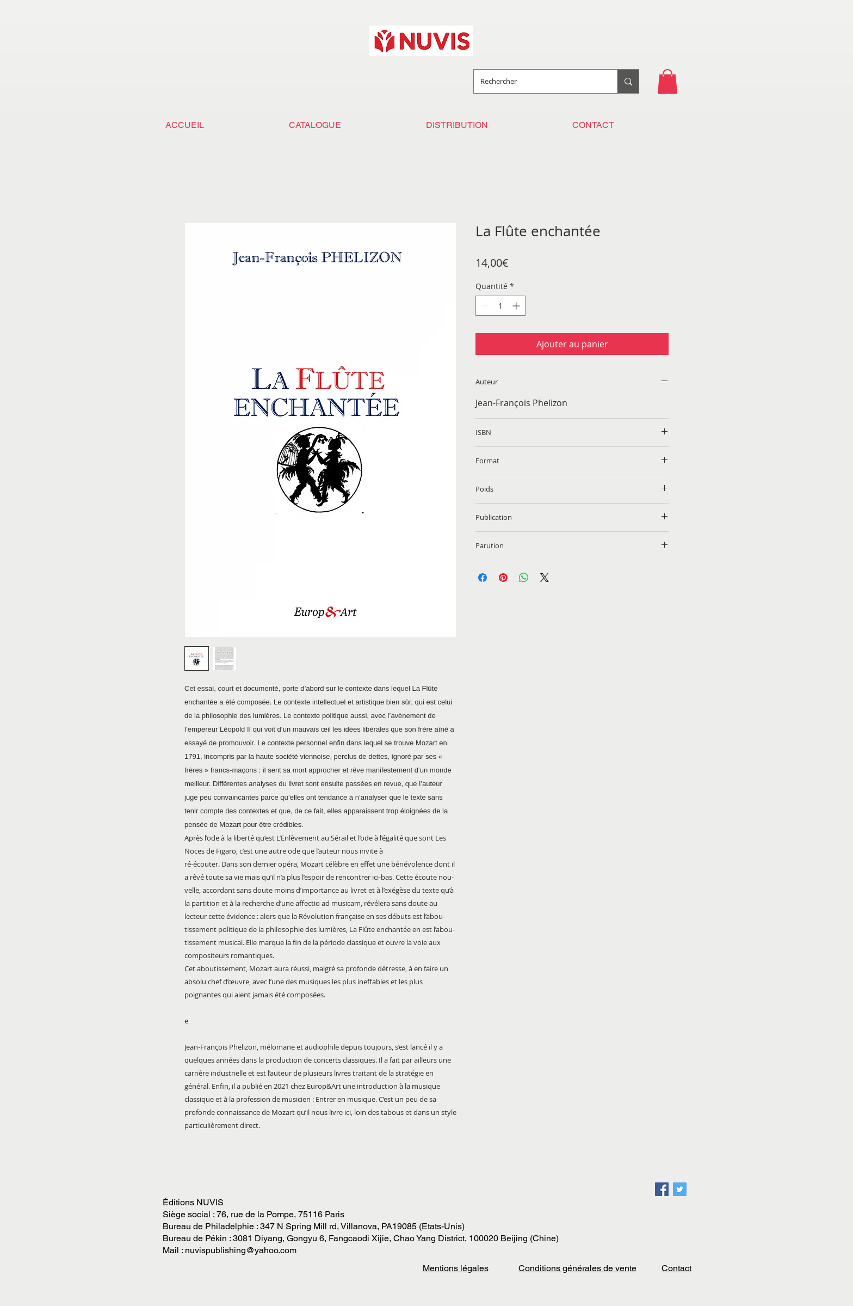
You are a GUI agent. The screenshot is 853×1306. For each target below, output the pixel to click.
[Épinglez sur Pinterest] (503, 577)
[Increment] (517, 305)
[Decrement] (484, 305)
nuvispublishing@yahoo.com (240, 1250)
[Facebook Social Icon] (662, 1189)
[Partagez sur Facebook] (482, 577)
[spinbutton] (500, 305)
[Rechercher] (537, 81)
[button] (667, 81)
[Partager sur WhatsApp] (523, 577)
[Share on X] (544, 577)
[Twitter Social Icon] (680, 1189)
